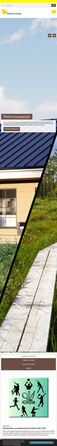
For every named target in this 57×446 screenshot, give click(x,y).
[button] (49, 35)
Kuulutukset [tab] (28, 364)
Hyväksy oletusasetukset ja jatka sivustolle (42, 442)
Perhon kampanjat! (12, 129)
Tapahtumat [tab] (28, 360)
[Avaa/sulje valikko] (54, 11)
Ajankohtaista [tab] (28, 356)
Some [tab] (28, 368)
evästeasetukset (17, 444)
